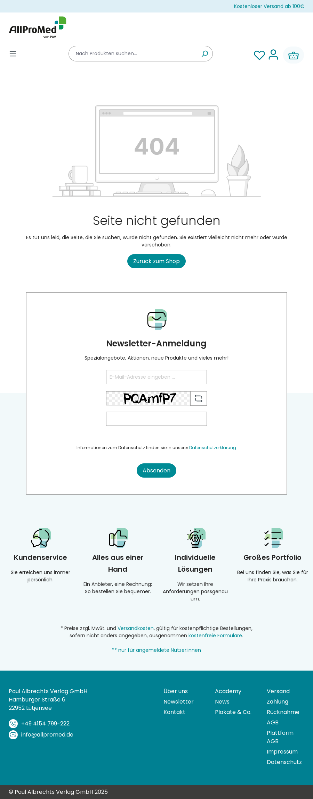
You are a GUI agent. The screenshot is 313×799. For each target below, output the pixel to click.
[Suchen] (204, 53)
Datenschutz (284, 762)
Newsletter (178, 702)
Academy (228, 691)
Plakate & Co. (233, 712)
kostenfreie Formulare (215, 635)
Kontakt (174, 712)
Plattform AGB (280, 737)
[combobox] (133, 53)
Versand (278, 691)
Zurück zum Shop (156, 261)
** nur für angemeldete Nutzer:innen (156, 650)
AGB (273, 722)
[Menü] (13, 53)
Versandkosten (136, 628)
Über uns (175, 691)
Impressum (282, 752)
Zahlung (277, 702)
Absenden (156, 470)
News (222, 702)
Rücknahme (283, 712)
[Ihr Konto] (273, 55)
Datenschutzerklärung (212, 448)
